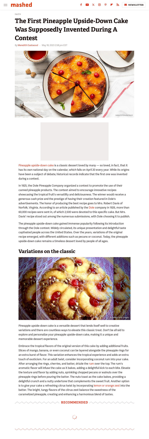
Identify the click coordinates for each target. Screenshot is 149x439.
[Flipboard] (112, 5)
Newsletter (134, 5)
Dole (91, 207)
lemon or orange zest (107, 385)
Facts (18, 14)
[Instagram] (99, 5)
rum (91, 363)
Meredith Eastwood (28, 45)
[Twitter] (93, 5)
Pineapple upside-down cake (36, 165)
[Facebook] (81, 5)
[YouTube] (87, 5)
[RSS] (118, 5)
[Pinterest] (105, 5)
